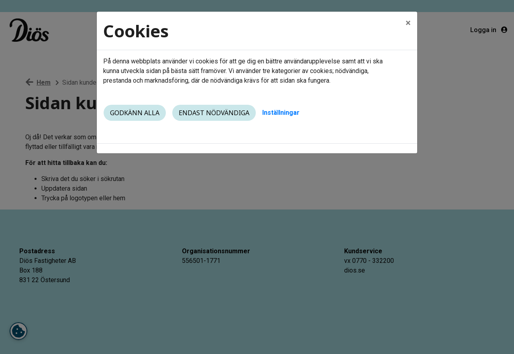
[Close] (408, 23)
